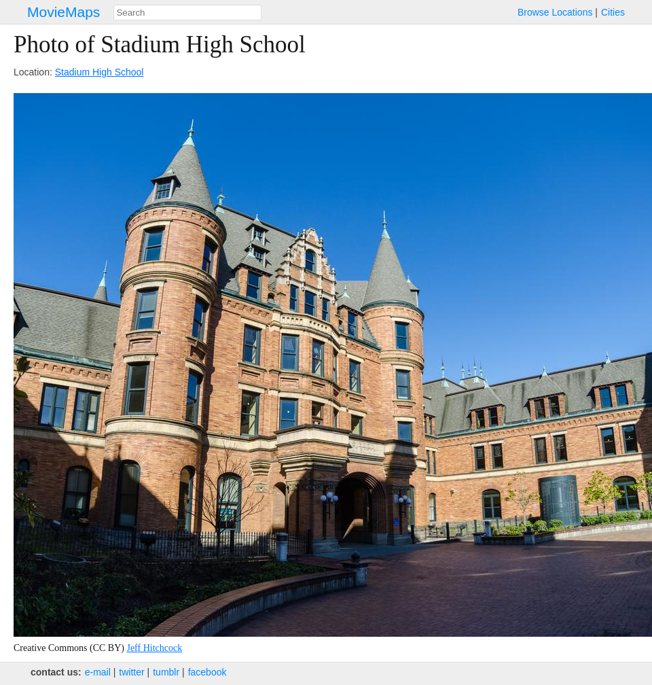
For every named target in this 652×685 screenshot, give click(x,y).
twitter (131, 672)
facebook (207, 672)
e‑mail (98, 672)
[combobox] (187, 12)
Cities (613, 12)
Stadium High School (99, 72)
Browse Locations (555, 12)
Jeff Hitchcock (154, 648)
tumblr (166, 672)
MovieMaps (63, 12)
